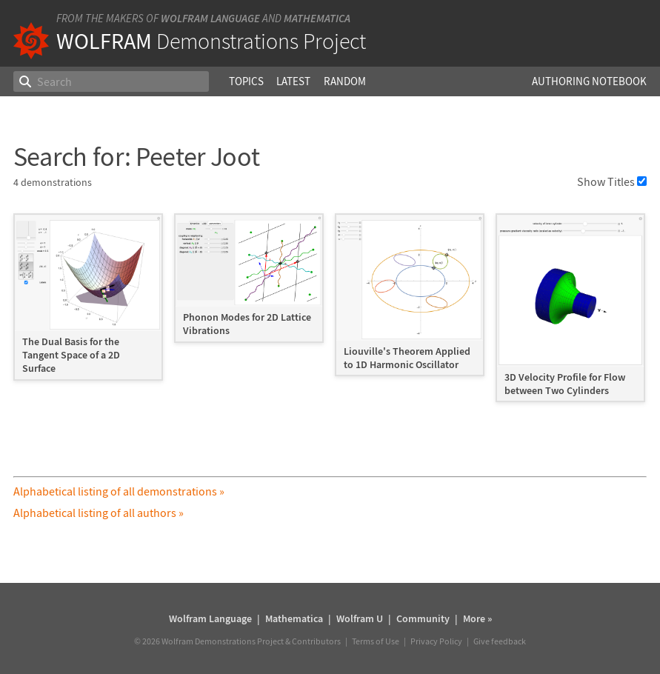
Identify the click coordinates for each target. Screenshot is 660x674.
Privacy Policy (436, 641)
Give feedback (499, 641)
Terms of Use (375, 641)
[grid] (330, 315)
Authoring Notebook (589, 81)
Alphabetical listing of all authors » (98, 512)
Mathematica (317, 18)
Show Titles (612, 181)
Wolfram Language (210, 18)
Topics (246, 81)
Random (345, 81)
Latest (293, 81)
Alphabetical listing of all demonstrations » (118, 491)
